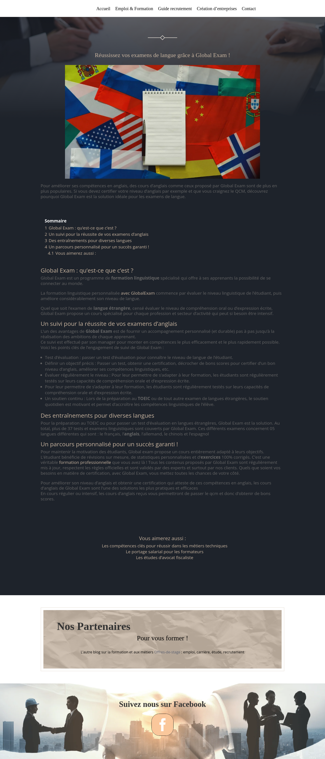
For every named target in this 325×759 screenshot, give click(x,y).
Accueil (103, 9)
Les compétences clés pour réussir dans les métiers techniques (165, 546)
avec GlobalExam (138, 293)
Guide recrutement (175, 9)
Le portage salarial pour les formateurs (165, 552)
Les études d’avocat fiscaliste (164, 557)
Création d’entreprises (217, 9)
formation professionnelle (85, 462)
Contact (249, 9)
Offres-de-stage (167, 652)
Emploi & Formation (134, 9)
